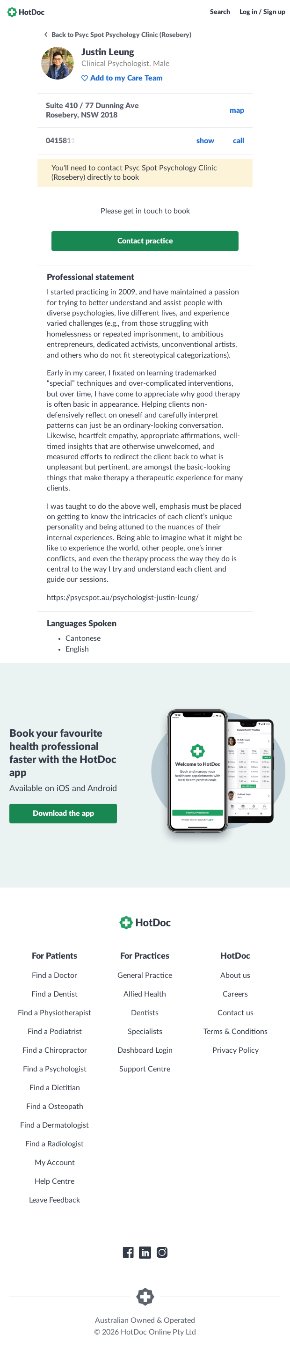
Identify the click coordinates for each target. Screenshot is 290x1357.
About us (235, 975)
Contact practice (145, 241)
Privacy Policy (235, 1050)
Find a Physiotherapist (54, 1013)
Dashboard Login (145, 1050)
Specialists (145, 1031)
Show (205, 141)
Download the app (63, 813)
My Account (55, 1162)
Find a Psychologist (55, 1069)
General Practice (144, 975)
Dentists (145, 1013)
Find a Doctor (54, 975)
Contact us (236, 1013)
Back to (117, 35)
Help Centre (54, 1181)
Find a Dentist (54, 994)
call (238, 141)
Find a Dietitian (54, 1088)
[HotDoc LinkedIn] (145, 1253)
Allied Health (144, 994)
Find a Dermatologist (54, 1125)
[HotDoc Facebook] (128, 1253)
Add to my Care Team (122, 78)
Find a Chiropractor (54, 1050)
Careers (235, 994)
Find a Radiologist (54, 1144)
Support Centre (144, 1069)
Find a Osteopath (54, 1106)
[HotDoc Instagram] (161, 1253)
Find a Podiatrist (55, 1031)
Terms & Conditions (235, 1031)
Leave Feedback (54, 1200)
